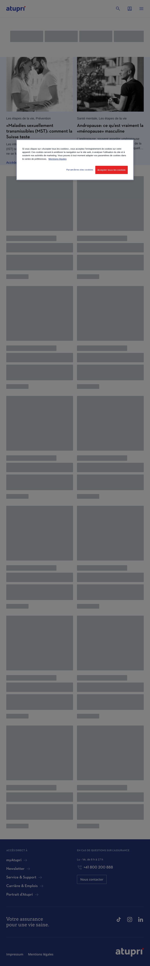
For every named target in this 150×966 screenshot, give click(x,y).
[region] (75, 160)
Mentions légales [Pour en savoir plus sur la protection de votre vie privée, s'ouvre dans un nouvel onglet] (57, 159)
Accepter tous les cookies (111, 169)
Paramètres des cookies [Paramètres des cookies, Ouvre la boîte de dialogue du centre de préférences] (79, 169)
